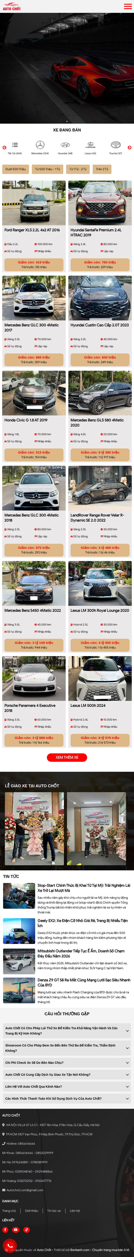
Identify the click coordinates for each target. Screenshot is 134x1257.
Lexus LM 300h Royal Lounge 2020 (100, 610)
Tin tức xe (54, 1211)
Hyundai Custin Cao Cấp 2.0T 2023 (100, 325)
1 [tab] (60, 121)
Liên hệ (75, 1211)
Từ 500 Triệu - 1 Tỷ (47, 169)
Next (129, 148)
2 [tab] (67, 121)
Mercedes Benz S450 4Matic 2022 (32, 610)
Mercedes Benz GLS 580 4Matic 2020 (97, 423)
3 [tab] (73, 121)
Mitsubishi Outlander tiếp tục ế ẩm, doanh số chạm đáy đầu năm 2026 (81, 954)
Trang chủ (9, 1211)
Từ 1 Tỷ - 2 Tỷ (77, 169)
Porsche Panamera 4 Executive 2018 (29, 708)
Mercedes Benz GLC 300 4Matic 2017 (31, 328)
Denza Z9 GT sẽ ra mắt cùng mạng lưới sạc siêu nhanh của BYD (84, 983)
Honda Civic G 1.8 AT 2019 (25, 420)
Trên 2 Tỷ (102, 169)
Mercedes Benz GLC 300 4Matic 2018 (31, 518)
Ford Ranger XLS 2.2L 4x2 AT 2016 (32, 230)
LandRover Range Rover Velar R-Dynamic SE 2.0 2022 (97, 518)
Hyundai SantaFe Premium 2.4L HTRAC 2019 (96, 233)
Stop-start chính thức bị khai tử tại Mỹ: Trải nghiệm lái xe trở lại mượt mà (84, 888)
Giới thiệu (31, 1211)
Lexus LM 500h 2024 (88, 705)
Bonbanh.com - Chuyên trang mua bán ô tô (99, 1250)
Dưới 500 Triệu (16, 169)
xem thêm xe (67, 757)
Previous (4, 148)
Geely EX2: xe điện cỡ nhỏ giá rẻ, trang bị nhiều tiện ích (83, 923)
